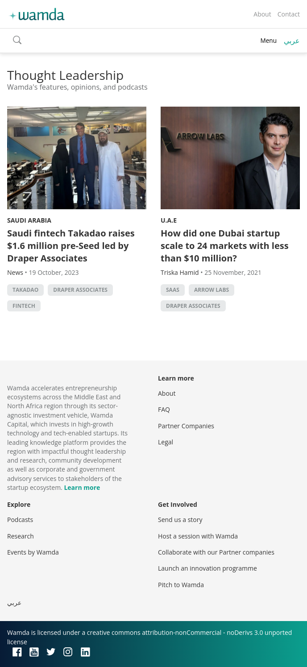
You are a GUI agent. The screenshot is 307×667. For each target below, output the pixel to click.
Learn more (82, 487)
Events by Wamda (33, 552)
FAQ (164, 409)
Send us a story (180, 519)
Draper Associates (80, 290)
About (262, 14)
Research (20, 536)
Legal (165, 442)
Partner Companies (186, 426)
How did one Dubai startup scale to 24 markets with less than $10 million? (225, 245)
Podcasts (20, 519)
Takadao (25, 290)
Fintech (23, 306)
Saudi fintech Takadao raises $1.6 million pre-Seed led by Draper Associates (71, 245)
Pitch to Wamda (181, 584)
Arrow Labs (211, 290)
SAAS (172, 290)
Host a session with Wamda (198, 536)
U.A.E (169, 220)
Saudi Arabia (29, 220)
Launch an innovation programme (207, 568)
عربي (292, 40)
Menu (268, 40)
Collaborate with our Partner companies (216, 552)
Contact (289, 14)
